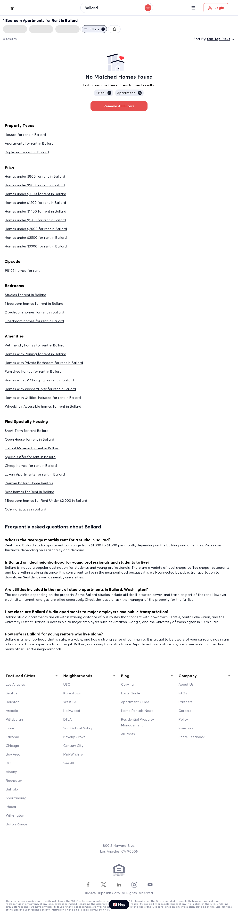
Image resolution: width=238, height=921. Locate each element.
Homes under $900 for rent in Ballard (35, 185)
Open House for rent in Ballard (29, 439)
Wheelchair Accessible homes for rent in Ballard (43, 406)
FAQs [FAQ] (183, 693)
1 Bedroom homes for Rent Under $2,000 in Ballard (46, 500)
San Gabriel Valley (77, 728)
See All (68, 763)
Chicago (12, 745)
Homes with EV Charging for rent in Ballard (39, 380)
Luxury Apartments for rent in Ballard (35, 474)
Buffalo (12, 789)
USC (66, 684)
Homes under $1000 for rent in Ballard (35, 194)
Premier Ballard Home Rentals (29, 483)
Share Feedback (192, 737)
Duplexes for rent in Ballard (27, 152)
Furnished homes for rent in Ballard (33, 371)
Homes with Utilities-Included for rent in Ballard (43, 397)
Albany (11, 772)
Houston (12, 702)
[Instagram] (134, 885)
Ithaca (11, 807)
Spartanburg (16, 798)
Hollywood (71, 710)
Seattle (11, 693)
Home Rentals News (137, 710)
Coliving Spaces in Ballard (25, 509)
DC (8, 763)
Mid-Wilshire (73, 754)
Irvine (10, 728)
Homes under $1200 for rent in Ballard (35, 202)
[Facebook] (88, 885)
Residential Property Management (137, 722)
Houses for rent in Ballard (25, 134)
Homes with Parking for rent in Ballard (35, 354)
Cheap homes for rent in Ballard (31, 465)
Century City (73, 745)
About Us (186, 684)
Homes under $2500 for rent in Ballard (36, 237)
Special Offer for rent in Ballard (30, 457)
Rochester (14, 780)
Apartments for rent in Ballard (29, 143)
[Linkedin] (119, 885)
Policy (183, 719)
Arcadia (12, 710)
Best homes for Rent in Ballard (29, 492)
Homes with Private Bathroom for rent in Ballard (44, 363)
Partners (185, 702)
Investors (186, 728)
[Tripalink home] (12, 7)
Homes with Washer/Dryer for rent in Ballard (40, 389)
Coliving (127, 684)
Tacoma (12, 737)
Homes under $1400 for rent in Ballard (35, 211)
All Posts (128, 734)
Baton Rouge (16, 824)
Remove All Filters (119, 106)
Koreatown (72, 693)
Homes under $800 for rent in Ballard (35, 176)
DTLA (67, 719)
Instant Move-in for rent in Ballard (32, 448)
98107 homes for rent (22, 270)
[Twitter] (104, 885)
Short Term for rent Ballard (27, 430)
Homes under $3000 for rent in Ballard (36, 246)
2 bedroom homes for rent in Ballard (34, 312)
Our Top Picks (221, 39)
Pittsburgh (14, 719)
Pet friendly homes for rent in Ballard (35, 345)
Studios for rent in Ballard (25, 295)
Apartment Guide (135, 702)
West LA (69, 702)
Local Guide (130, 693)
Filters (94, 29)
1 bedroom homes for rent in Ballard (34, 303)
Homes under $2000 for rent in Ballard (36, 229)
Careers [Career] (185, 710)
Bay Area (13, 754)
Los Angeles (15, 684)
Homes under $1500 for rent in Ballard (35, 220)
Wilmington (15, 815)
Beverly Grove (74, 737)
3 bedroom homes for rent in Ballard (34, 321)
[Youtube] (150, 885)
